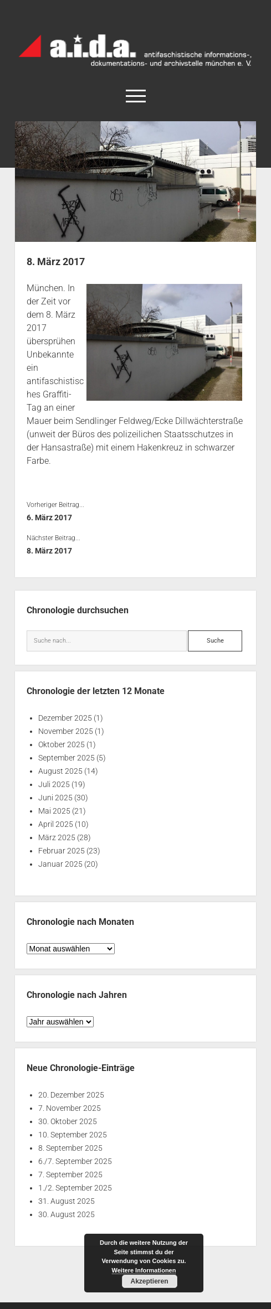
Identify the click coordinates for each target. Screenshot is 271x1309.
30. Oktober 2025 (67, 1121)
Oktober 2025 (61, 744)
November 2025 (65, 731)
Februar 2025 (61, 850)
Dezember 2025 (65, 717)
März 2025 (56, 837)
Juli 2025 (54, 784)
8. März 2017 (49, 550)
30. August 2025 (66, 1214)
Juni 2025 (55, 797)
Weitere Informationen (144, 1270)
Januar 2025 (60, 864)
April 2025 (55, 824)
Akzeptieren (149, 1281)
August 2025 (60, 771)
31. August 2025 (66, 1201)
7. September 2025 (70, 1174)
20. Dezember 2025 (71, 1094)
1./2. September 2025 (75, 1187)
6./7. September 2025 (75, 1161)
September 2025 (66, 757)
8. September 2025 (70, 1148)
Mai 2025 (54, 810)
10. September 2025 (72, 1134)
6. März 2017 (49, 517)
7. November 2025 (69, 1108)
